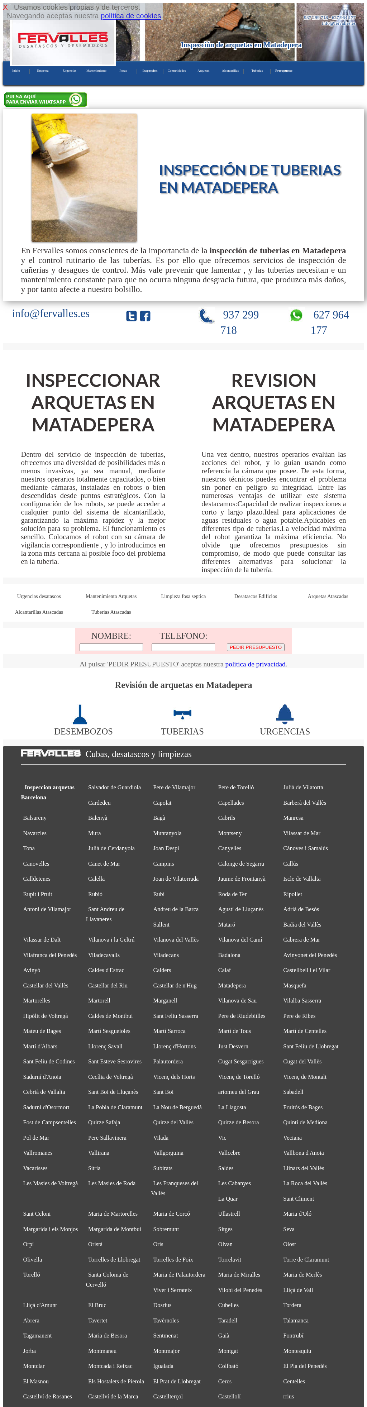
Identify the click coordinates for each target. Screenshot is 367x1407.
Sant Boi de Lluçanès (113, 1091)
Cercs (225, 1381)
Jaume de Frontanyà (242, 878)
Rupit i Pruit (37, 894)
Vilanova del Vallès (176, 939)
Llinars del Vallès (303, 1168)
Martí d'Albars (40, 1046)
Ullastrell (229, 1213)
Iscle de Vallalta (301, 878)
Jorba (29, 1351)
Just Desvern (233, 1046)
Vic (222, 1137)
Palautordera (168, 1061)
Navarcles (35, 833)
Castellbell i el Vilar (306, 970)
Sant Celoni (37, 1213)
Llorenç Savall (105, 1046)
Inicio (16, 70)
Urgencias (69, 70)
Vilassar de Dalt (42, 939)
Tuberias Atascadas (111, 612)
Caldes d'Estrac (106, 970)
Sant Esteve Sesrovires (115, 1061)
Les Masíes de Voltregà (50, 1183)
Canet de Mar (104, 863)
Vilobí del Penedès (240, 1290)
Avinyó (31, 970)
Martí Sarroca (169, 1031)
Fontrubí (293, 1335)
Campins (163, 863)
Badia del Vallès (302, 924)
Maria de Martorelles (113, 1213)
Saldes (226, 1168)
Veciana (292, 1137)
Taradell (227, 1320)
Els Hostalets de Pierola (116, 1381)
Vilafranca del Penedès (50, 955)
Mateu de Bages (42, 1031)
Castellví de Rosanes (47, 1396)
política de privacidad (255, 664)
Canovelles (36, 863)
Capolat (162, 802)
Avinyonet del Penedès (310, 955)
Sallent (161, 924)
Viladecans (166, 955)
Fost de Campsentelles (49, 1122)
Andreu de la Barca (176, 909)
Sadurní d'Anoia (42, 1076)
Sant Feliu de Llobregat (310, 1046)
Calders (162, 970)
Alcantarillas (230, 70)
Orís (158, 1244)
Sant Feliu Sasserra (175, 1016)
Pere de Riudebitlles (242, 1016)
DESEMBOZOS (83, 726)
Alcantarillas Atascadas (39, 612)
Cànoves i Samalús (305, 848)
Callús (290, 863)
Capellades (231, 802)
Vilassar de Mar (301, 833)
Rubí (159, 894)
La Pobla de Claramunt (115, 1107)
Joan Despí (166, 848)
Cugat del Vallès (302, 1061)
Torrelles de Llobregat (114, 1259)
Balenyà (98, 817)
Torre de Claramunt (306, 1259)
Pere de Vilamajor (174, 787)
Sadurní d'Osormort (46, 1107)
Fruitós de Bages (303, 1107)
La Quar (228, 1198)
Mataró (226, 924)
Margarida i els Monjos (50, 1229)
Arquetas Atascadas (328, 596)
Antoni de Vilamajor (47, 909)
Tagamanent (37, 1335)
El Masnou (36, 1381)
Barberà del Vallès (304, 802)
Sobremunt (166, 1229)
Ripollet (292, 894)
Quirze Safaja (104, 1122)
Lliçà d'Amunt (40, 1305)
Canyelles (230, 848)
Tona (29, 848)
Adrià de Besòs (301, 909)
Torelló (31, 1274)
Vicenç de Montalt (305, 1076)
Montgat (228, 1351)
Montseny (230, 833)
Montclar (34, 1366)
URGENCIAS (285, 726)
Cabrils (226, 817)
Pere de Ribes (299, 1016)
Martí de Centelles (305, 1031)
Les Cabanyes (234, 1183)
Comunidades (177, 70)
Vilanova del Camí (240, 939)
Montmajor (166, 1351)
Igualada (163, 1366)
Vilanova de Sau (237, 1000)
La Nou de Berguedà (177, 1107)
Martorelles (36, 1000)
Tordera (292, 1305)
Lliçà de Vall (298, 1290)
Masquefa (294, 985)
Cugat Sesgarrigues (241, 1061)
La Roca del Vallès (305, 1183)
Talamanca (296, 1320)
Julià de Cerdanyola (111, 848)
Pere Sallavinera (107, 1137)
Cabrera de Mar (301, 939)
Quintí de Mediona (305, 1122)
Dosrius (162, 1305)
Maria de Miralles (239, 1274)
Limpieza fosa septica (183, 596)
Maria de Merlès (302, 1274)
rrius (288, 1396)
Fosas (123, 70)
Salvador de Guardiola (114, 787)
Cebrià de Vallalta (44, 1091)
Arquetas (203, 70)
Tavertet (97, 1320)
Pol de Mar (36, 1137)
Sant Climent (298, 1198)
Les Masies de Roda (111, 1183)
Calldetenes (37, 878)
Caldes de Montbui (110, 1016)
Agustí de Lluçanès (240, 909)
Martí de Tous (234, 1031)
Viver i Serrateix (172, 1290)
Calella (96, 878)
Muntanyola (167, 833)
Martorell (99, 1000)
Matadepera (232, 985)
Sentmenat (165, 1335)
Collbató (228, 1366)
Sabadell (293, 1091)
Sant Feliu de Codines (49, 1061)
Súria (94, 1168)
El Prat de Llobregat (176, 1381)
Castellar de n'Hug (174, 985)
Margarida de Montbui (114, 1229)
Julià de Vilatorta (303, 787)
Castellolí (229, 1396)
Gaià (223, 1335)
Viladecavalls (104, 955)
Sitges (225, 1229)
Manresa (293, 817)
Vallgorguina (168, 1152)
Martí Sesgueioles (109, 1031)
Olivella (32, 1259)
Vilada (160, 1137)
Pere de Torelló (236, 787)
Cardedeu (99, 802)
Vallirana (98, 1152)
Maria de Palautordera (179, 1274)
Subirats (162, 1168)
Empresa (42, 70)
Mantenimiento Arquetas (111, 596)
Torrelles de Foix (173, 1259)
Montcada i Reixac (110, 1366)
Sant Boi (163, 1091)
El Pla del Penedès (305, 1366)
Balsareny (35, 817)
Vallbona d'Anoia (303, 1152)
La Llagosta (232, 1107)
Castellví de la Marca (113, 1396)
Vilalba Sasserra (302, 1000)
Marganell (165, 1000)
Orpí (28, 1244)
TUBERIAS (182, 726)
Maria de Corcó (171, 1213)
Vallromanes (38, 1152)
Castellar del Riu (108, 985)
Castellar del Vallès (45, 985)
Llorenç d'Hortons (174, 1046)
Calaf (224, 970)
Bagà (159, 817)
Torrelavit (229, 1259)
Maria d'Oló (297, 1213)
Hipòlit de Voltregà (45, 1016)
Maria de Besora (107, 1335)
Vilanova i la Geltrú (111, 939)
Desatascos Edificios (255, 596)
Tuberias (257, 70)
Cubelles (228, 1305)
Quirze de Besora (238, 1122)
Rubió (95, 894)
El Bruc (97, 1305)
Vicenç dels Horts (174, 1076)
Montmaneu (102, 1351)
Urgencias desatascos (39, 596)
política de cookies (131, 15)
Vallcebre (229, 1152)
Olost (289, 1244)
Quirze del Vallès (173, 1122)
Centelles (294, 1381)
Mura (94, 833)
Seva (289, 1229)
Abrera (31, 1320)
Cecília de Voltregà (110, 1076)
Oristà (95, 1244)
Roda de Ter (232, 894)
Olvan (225, 1244)
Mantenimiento (96, 70)
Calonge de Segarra (241, 863)
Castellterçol (168, 1396)
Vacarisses (35, 1168)
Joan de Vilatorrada (176, 878)
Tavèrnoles (166, 1320)
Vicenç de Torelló (239, 1076)
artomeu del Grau (238, 1091)
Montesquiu (297, 1351)
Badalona (229, 955)
